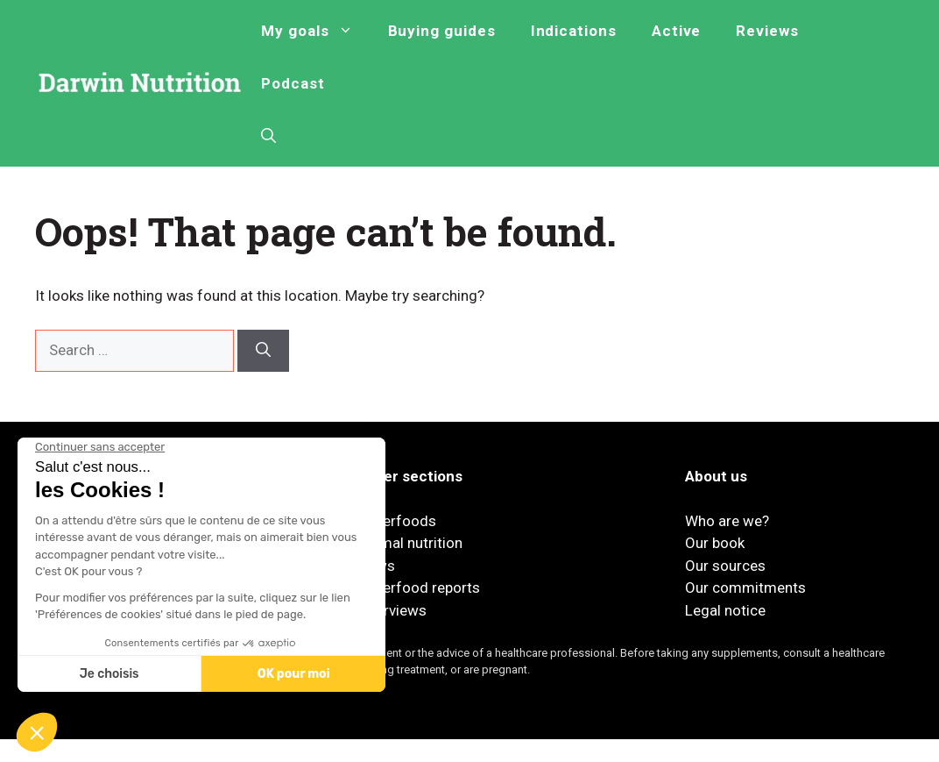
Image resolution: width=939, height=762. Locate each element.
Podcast (293, 83)
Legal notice (725, 610)
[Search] (263, 351)
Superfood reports (419, 587)
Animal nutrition (410, 543)
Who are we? (727, 521)
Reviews (767, 30)
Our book (715, 543)
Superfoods (397, 521)
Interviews (392, 610)
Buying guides (442, 30)
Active (677, 30)
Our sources (725, 565)
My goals (315, 30)
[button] (268, 136)
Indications (574, 30)
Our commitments (745, 587)
